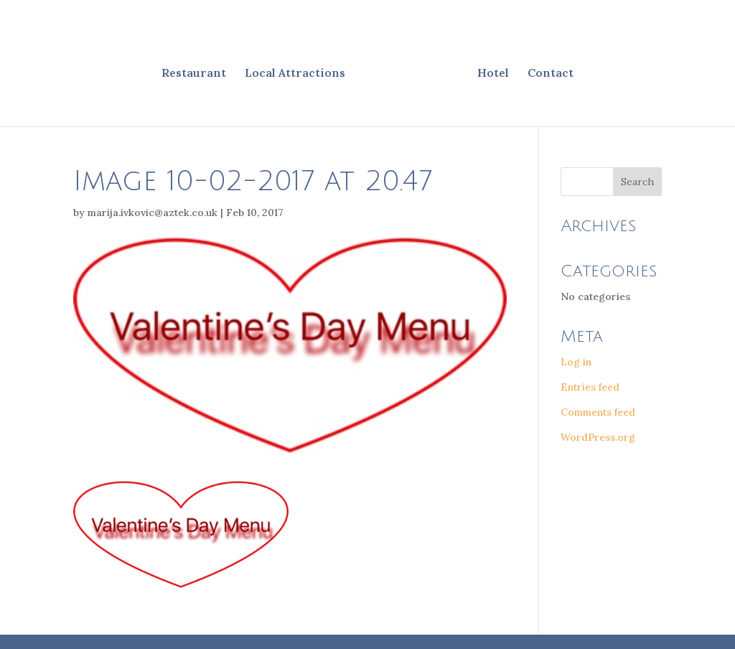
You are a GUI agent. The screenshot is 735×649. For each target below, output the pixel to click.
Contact (551, 73)
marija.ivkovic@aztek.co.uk (152, 212)
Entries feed (590, 386)
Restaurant (193, 73)
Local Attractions (295, 73)
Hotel (493, 73)
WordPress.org (598, 437)
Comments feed (598, 412)
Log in (576, 361)
